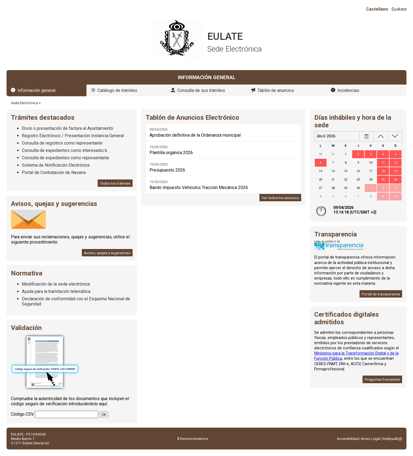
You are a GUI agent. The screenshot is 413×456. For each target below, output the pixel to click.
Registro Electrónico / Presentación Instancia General (73, 135)
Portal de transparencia (381, 294)
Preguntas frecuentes (382, 379)
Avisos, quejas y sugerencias (107, 253)
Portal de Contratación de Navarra (54, 172)
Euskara (398, 9)
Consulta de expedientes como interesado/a (64, 150)
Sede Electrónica (24, 103)
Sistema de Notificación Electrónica (55, 165)
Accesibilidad (348, 438)
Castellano (377, 9)
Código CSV (22, 414)
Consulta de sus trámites (201, 90)
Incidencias (348, 90)
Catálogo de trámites (117, 90)
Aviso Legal (370, 438)
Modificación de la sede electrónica (56, 284)
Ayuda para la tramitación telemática (56, 291)
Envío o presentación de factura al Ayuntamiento (67, 128)
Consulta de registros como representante (62, 143)
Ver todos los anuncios (280, 198)
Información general (36, 90)
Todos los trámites (115, 183)
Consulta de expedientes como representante (65, 157)
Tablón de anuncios (276, 90)
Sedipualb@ (392, 438)
